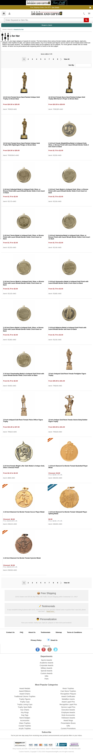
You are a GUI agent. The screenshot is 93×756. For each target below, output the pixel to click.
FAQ (21, 632)
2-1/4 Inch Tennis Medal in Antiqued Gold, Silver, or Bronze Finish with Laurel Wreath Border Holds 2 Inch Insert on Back (23, 237)
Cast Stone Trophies (68, 691)
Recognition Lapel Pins (68, 704)
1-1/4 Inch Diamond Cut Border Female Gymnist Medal (22, 558)
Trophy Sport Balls (25, 707)
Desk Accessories (68, 715)
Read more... (50, 611)
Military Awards (46, 668)
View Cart (89, 13)
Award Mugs (68, 720)
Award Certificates (68, 696)
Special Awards (46, 671)
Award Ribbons (25, 691)
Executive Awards (68, 710)
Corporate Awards (46, 665)
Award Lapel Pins (68, 702)
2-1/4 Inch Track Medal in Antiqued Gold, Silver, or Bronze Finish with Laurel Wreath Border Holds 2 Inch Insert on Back (68, 191)
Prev (61, 59)
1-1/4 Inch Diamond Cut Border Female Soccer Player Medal (23, 512)
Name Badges (24, 718)
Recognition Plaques (68, 694)
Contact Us (10, 632)
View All (66, 59)
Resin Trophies (68, 688)
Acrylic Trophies (25, 728)
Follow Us (46, 646)
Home (4, 29)
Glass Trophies (24, 723)
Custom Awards (46, 673)
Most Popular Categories (46, 685)
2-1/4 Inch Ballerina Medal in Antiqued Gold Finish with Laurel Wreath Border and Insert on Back (67, 328)
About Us (31, 632)
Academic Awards (46, 663)
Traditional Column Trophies (24, 696)
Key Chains (24, 710)
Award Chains (24, 694)
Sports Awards (46, 660)
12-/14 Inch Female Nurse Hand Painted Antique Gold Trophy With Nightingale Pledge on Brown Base (21, 144)
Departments (46, 656)
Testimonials (46, 606)
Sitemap (59, 632)
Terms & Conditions (74, 632)
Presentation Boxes (68, 723)
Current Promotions (68, 728)
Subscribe (46, 732)
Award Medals (24, 688)
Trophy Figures (25, 699)
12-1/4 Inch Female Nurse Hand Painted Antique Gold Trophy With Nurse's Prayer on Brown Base (66, 98)
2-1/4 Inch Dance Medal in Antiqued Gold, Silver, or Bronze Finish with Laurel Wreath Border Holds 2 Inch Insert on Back (23, 329)
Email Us (52, 639)
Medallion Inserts (68, 699)
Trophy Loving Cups (24, 704)
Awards (10, 29)
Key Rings (25, 712)
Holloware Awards (68, 718)
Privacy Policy (36, 640)
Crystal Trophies (25, 726)
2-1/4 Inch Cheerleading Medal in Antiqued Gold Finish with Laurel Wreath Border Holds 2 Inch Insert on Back (23, 374)
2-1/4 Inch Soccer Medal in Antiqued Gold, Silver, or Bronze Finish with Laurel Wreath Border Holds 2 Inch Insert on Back (23, 283)
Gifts (46, 676)
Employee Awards (68, 712)
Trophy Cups (25, 702)
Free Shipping (46, 593)
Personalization (46, 619)
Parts (47, 679)
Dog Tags (24, 715)
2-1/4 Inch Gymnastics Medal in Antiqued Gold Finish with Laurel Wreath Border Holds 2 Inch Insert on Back (68, 282)
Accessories (24, 720)
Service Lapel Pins (68, 707)
